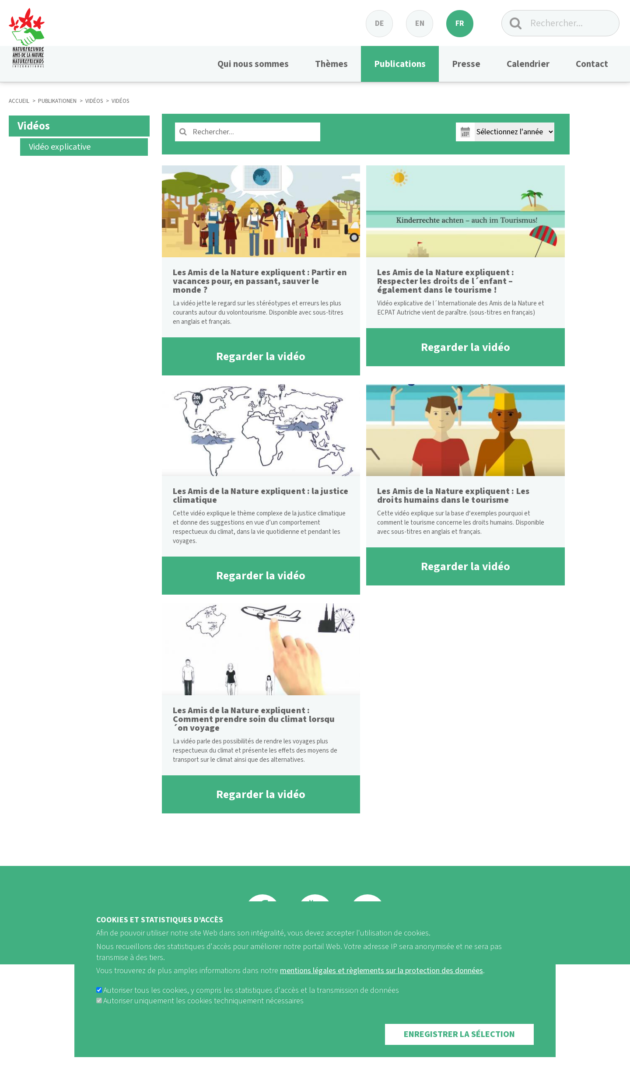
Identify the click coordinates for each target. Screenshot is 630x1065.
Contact (592, 63)
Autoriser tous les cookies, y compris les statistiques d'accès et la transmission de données (251, 1002)
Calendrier (528, 63)
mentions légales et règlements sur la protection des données (381, 982)
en (419, 23)
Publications (400, 63)
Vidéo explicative (60, 147)
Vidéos (34, 126)
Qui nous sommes (253, 63)
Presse (466, 63)
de (379, 23)
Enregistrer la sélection (459, 1046)
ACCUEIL (19, 101)
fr (459, 23)
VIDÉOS (94, 101)
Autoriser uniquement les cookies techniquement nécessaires (203, 1013)
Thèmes (331, 63)
